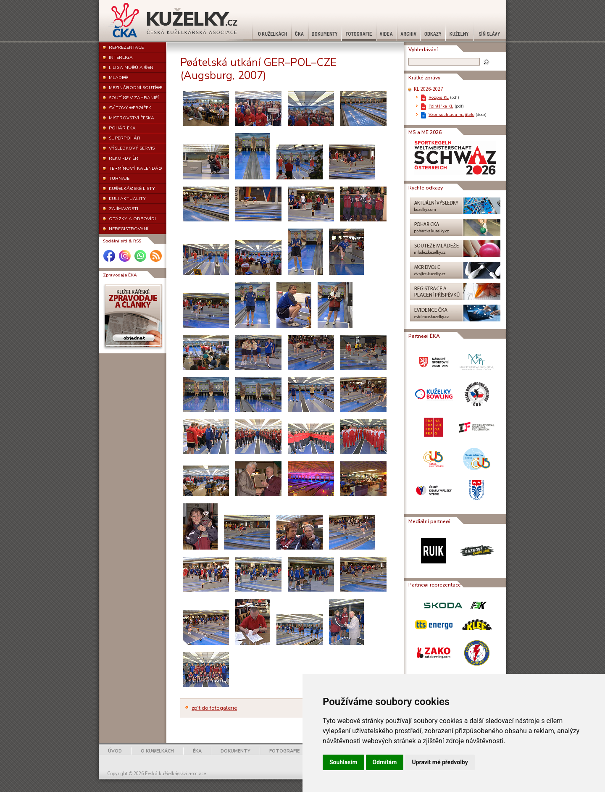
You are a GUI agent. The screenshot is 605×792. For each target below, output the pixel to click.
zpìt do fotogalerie (214, 708)
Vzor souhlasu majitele (451, 114)
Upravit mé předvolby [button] (440, 762)
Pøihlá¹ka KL (441, 106)
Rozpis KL (439, 97)
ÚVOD (115, 751)
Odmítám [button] (385, 762)
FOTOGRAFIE (284, 751)
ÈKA (197, 751)
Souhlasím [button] (343, 762)
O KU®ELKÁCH (157, 751)
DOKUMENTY (235, 751)
